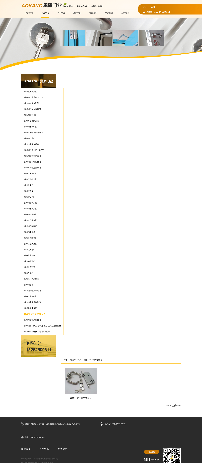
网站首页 (26, 449)
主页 (66, 360)
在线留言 (62, 449)
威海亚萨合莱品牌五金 (93, 360)
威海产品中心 (75, 360)
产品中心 (44, 449)
